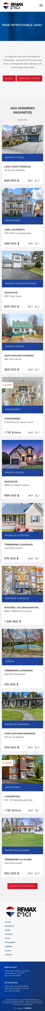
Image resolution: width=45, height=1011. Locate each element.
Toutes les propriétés (22, 886)
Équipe (7, 930)
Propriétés (9, 926)
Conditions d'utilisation (34, 1003)
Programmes (10, 942)
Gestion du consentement (23, 1004)
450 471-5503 (14, 991)
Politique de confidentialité (13, 1003)
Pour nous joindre (29, 78)
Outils (7, 938)
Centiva (27, 1008)
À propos (9, 934)
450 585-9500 (15, 976)
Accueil (9, 78)
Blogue (8, 950)
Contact (8, 954)
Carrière (8, 946)
